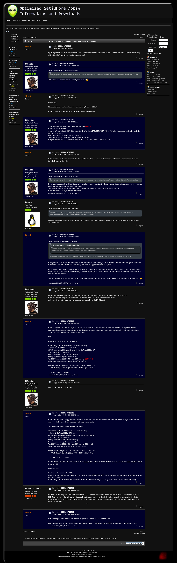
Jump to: (123, 543)
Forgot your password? (154, 53)
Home (14, 35)
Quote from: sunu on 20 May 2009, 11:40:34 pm (63, 241)
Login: (153, 40)
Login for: (152, 47)
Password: (152, 43)
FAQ (14, 38)
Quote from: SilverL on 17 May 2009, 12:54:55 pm (63, 70)
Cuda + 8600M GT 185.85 (61, 46)
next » (143, 34)
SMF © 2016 (78, 552)
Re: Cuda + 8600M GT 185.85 (63, 63)
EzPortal (92, 550)
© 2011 (90, 554)
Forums (15, 36)
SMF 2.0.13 (70, 552)
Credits (95, 552)
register (160, 37)
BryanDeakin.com (82, 554)
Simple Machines (87, 552)
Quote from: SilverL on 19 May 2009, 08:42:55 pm (63, 176)
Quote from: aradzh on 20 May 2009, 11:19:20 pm (63, 208)
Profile (14, 42)
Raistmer (31, 64)
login (154, 37)
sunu (29, 202)
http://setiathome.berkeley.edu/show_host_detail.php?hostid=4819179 (72, 107)
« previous (137, 34)
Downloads (16, 40)
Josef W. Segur (34, 488)
